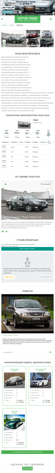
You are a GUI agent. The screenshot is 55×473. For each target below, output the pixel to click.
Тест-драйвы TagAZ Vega (27, 177)
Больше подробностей (45, 276)
